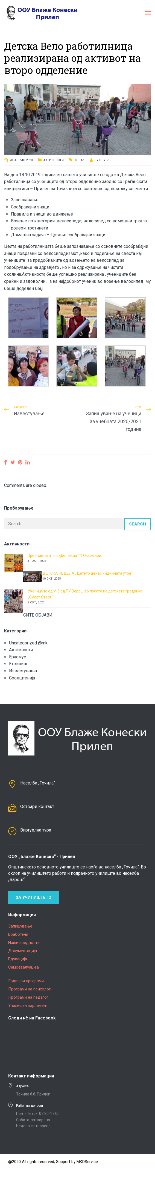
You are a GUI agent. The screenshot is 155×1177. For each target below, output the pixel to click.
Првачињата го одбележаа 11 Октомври (64, 555)
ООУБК (104, 160)
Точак (79, 160)
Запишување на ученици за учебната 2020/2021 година (113, 421)
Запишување (20, 926)
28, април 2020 (21, 160)
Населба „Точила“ (37, 783)
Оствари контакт (37, 806)
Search (137, 524)
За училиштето (33, 897)
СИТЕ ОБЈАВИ (37, 615)
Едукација (17, 959)
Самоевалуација (23, 967)
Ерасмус (17, 656)
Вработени (18, 934)
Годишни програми (26, 980)
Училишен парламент (28, 1005)
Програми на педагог (28, 997)
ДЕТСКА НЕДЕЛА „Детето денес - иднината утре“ (87, 573)
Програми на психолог (29, 989)
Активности (53, 160)
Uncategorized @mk (28, 643)
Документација (22, 950)
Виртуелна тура (35, 830)
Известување (29, 413)
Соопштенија (22, 678)
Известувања (23, 670)
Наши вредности (24, 942)
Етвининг (18, 663)
